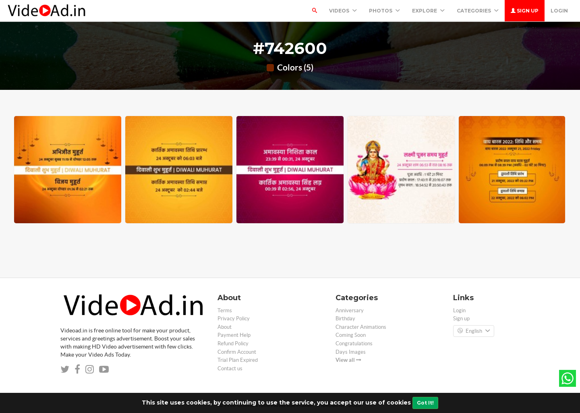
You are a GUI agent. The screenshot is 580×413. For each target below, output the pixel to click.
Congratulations (354, 343)
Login (559, 11)
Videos (343, 11)
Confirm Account (237, 352)
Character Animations (361, 327)
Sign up (525, 11)
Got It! (425, 403)
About (225, 327)
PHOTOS (384, 11)
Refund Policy (233, 343)
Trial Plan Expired (238, 360)
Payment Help (234, 335)
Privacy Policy (234, 318)
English (474, 331)
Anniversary (350, 310)
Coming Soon (351, 335)
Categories (478, 11)
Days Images (351, 352)
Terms (225, 310)
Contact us (230, 368)
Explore (428, 11)
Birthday (345, 318)
